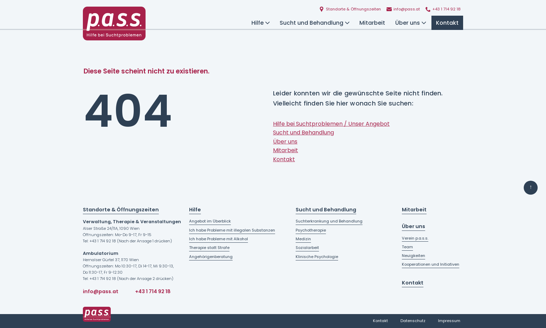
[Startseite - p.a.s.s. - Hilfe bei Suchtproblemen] (114, 23)
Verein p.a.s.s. (415, 238)
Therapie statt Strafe (209, 247)
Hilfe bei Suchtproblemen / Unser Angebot (331, 124)
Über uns (410, 23)
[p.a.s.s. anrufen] (443, 9)
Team (407, 247)
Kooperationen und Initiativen (430, 264)
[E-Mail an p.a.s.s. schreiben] (403, 9)
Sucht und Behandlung (314, 23)
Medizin (303, 239)
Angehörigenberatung (211, 256)
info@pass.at (100, 291)
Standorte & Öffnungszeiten (121, 209)
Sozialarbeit (307, 247)
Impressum (449, 320)
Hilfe (260, 23)
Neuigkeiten (413, 255)
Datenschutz (413, 320)
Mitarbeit (372, 23)
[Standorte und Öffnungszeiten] (350, 9)
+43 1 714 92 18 (153, 291)
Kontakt (447, 23)
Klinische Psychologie (317, 256)
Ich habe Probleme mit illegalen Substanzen (232, 230)
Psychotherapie (311, 230)
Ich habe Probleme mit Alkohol (218, 239)
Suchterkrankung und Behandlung (329, 221)
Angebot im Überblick (210, 221)
